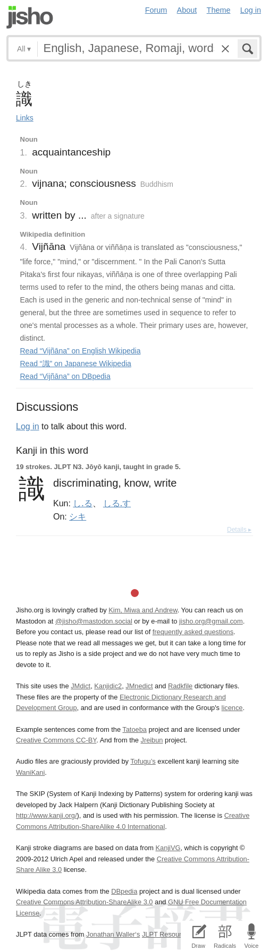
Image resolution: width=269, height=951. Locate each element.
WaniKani (30, 772)
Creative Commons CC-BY (56, 740)
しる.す (117, 503)
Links (24, 118)
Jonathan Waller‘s (113, 934)
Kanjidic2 (108, 686)
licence (232, 708)
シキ (77, 516)
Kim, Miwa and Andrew (142, 610)
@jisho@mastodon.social (93, 621)
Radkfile (180, 686)
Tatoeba (134, 729)
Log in (250, 10)
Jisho (29, 17)
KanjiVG (167, 848)
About (187, 10)
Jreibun (151, 740)
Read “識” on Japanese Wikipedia (75, 363)
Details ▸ (239, 529)
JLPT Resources (167, 934)
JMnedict (139, 686)
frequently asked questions (193, 632)
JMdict (80, 686)
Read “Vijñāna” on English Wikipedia (80, 351)
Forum (156, 10)
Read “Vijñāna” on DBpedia (65, 376)
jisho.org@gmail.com (211, 621)
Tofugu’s (142, 761)
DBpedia (124, 891)
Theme (219, 10)
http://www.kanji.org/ (46, 815)
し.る (82, 503)
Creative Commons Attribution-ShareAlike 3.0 (84, 902)
